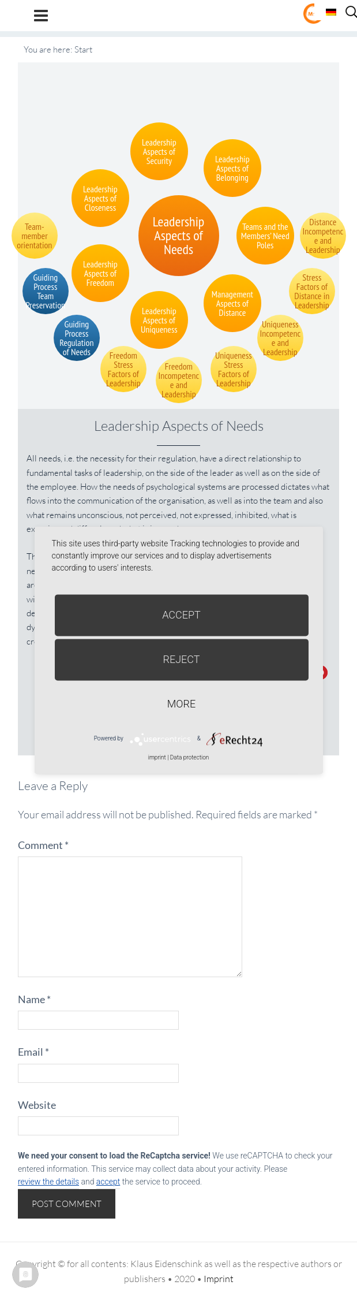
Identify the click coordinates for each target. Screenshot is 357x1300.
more (181, 704)
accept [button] (108, 1181)
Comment (43, 845)
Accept (181, 615)
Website (37, 1104)
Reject (181, 659)
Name (34, 999)
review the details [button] (48, 1181)
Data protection (189, 757)
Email (33, 1051)
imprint (157, 757)
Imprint (219, 1278)
